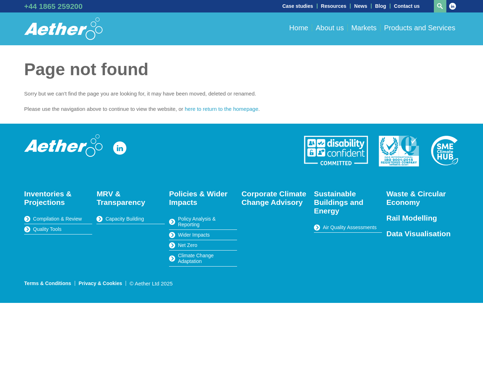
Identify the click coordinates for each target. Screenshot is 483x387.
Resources (334, 6)
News (360, 6)
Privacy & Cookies (100, 283)
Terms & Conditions (47, 283)
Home (298, 27)
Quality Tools (47, 229)
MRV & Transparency (120, 198)
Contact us (407, 6)
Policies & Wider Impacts (198, 198)
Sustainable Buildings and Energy (338, 202)
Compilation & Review (57, 219)
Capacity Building (124, 219)
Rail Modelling (412, 218)
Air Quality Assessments (350, 227)
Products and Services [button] (419, 27)
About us (330, 27)
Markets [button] (364, 27)
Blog (380, 6)
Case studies (297, 6)
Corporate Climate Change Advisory (273, 198)
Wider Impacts (194, 235)
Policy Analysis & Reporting (197, 221)
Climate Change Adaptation (196, 258)
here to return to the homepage (221, 109)
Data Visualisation (419, 233)
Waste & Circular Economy (416, 198)
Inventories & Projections (48, 198)
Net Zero (187, 245)
